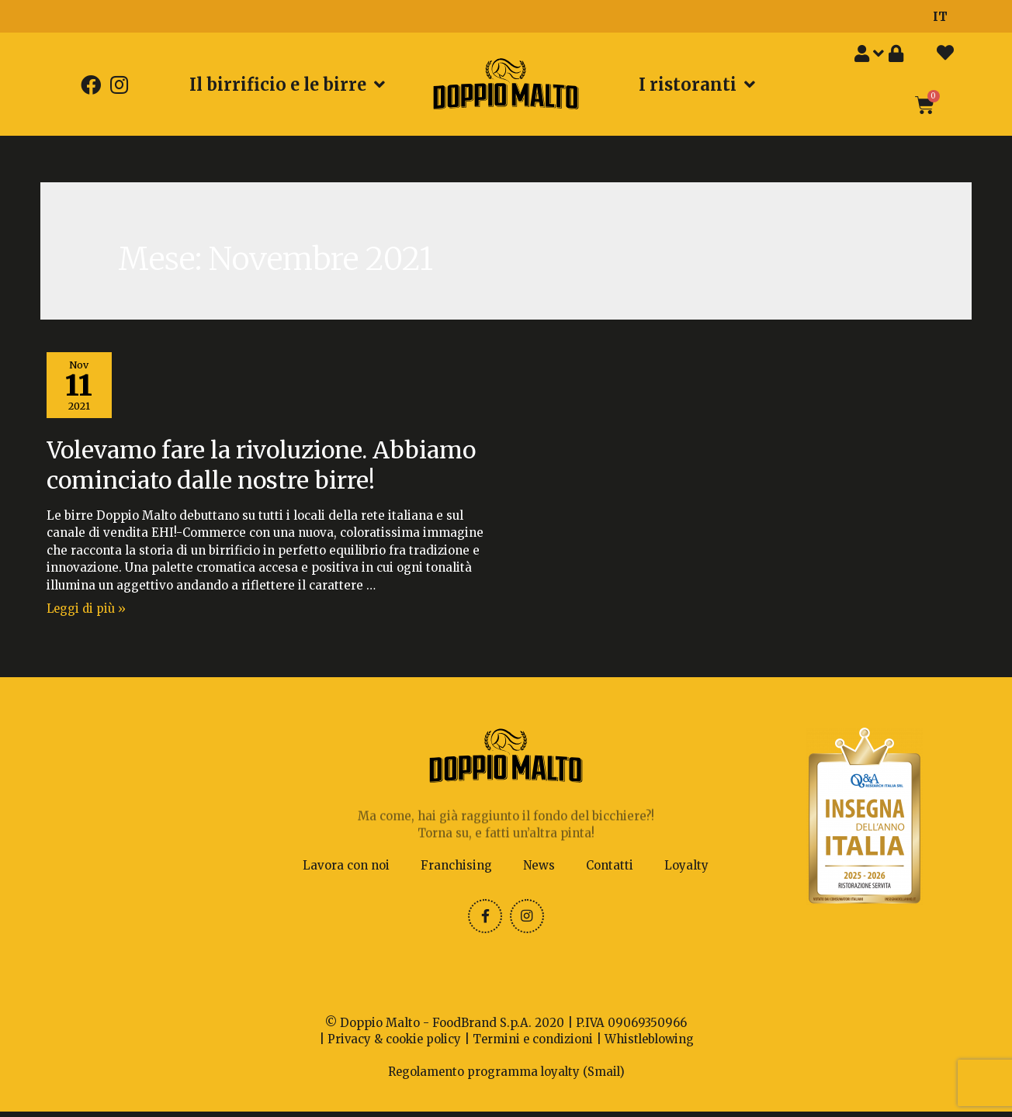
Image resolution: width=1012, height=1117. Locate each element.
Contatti (609, 871)
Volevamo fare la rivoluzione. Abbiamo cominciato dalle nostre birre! (261, 466)
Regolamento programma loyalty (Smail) (506, 1077)
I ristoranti (697, 84)
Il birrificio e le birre (287, 84)
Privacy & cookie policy (391, 1046)
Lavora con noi (346, 871)
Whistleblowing (651, 1046)
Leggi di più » (87, 610)
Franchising (456, 871)
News (539, 871)
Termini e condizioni (532, 1046)
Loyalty (686, 871)
